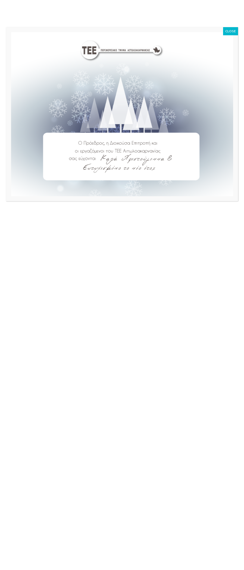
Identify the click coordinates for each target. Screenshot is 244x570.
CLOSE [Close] (230, 31)
